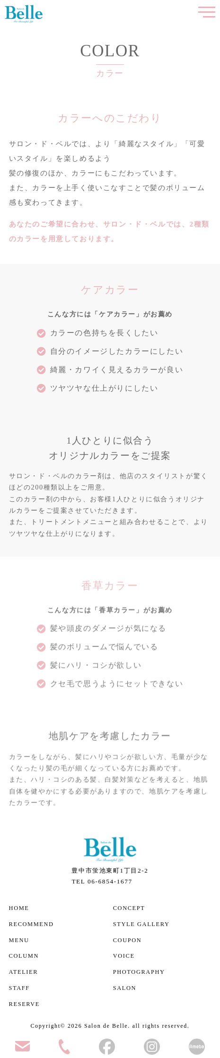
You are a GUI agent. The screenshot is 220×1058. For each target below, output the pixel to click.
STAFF (19, 988)
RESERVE (24, 1004)
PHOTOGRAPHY (139, 972)
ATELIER (23, 972)
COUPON (127, 940)
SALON (125, 988)
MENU (19, 940)
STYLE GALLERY (141, 924)
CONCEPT (129, 908)
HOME (19, 908)
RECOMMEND (31, 924)
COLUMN (24, 956)
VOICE (124, 956)
